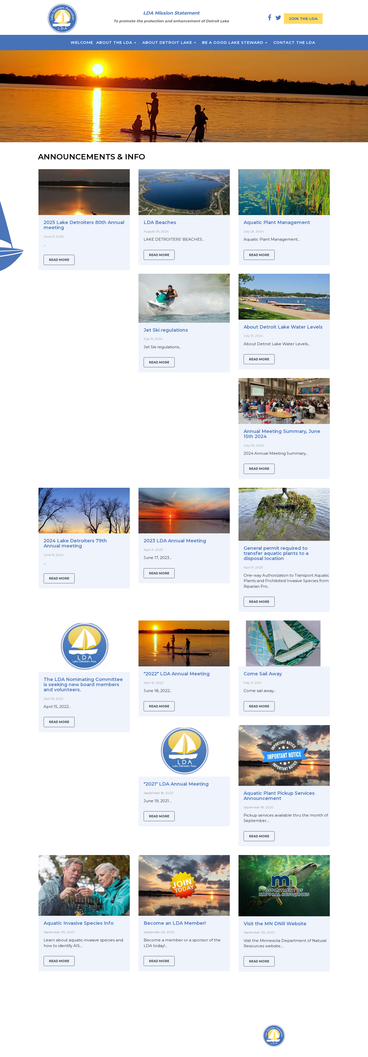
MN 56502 (123, 1047)
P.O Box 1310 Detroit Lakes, (139, 1041)
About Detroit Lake (57, 1047)
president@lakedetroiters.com (142, 1055)
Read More (59, 260)
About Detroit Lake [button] (169, 42)
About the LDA (52, 1041)
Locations (122, 1034)
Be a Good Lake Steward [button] (234, 42)
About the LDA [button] (116, 42)
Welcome (82, 42)
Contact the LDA (294, 42)
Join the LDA (303, 18)
